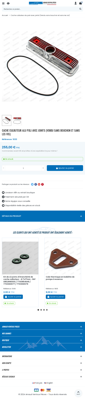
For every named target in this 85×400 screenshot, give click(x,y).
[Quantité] (23, 168)
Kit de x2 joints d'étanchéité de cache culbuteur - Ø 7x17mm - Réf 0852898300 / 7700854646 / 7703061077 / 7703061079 (19, 280)
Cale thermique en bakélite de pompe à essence (60, 278)
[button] (38, 310)
